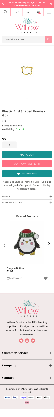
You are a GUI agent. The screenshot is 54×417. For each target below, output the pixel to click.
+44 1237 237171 (3, 4)
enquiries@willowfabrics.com (51, 4)
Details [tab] (6, 196)
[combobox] (27, 39)
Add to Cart (15, 278)
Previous (4, 244)
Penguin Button (15, 268)
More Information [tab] (12, 202)
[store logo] (27, 25)
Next (49, 244)
